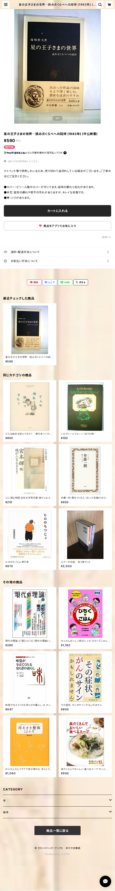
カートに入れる (58, 211)
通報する (106, 237)
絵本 (6, 812)
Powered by (57, 854)
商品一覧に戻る (57, 831)
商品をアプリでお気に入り (57, 225)
